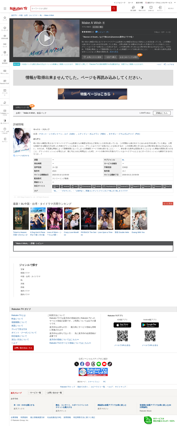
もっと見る (167, 203)
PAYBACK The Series (88, 233)
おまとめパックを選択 (129, 57)
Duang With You (138, 232)
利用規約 (24, 417)
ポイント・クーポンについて (24, 332)
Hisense (158, 186)
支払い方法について (20, 339)
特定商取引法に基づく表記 (84, 417)
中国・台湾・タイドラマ (30, 276)
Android (66, 186)
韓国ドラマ (25, 273)
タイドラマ (123, 191)
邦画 (22, 287)
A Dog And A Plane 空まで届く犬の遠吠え (37, 234)
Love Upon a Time (105, 232)
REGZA (147, 186)
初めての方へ (82, 387)
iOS (76, 186)
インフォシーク (119, 2)
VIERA (98, 186)
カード (130, 2)
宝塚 (22, 269)
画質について (17, 326)
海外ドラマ (25, 291)
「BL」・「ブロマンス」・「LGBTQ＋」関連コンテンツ (75, 191)
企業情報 (14, 417)
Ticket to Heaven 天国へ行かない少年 (20, 234)
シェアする (169, 64)
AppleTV (137, 186)
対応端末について (19, 336)
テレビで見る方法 (19, 329)
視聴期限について (19, 322)
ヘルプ (159, 64)
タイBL (115, 191)
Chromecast (87, 186)
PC (57, 186)
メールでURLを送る (122, 345)
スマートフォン (94, 382)
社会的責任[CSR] (54, 417)
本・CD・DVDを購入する (24, 405)
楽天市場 (139, 2)
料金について (17, 319)
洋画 (22, 284)
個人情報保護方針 (37, 417)
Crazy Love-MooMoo (71, 233)
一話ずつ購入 (110, 57)
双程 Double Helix (122, 232)
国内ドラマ (25, 294)
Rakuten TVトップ (68, 387)
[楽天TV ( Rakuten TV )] (18, 10)
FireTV (168, 186)
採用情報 (67, 417)
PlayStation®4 (111, 186)
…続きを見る (113, 52)
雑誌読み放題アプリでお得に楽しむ (112, 405)
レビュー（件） (104, 32)
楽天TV (14, 15)
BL (123, 160)
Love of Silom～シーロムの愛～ (54, 233)
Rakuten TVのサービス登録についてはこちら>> (70, 343)
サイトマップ (120, 387)
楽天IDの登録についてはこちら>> (64, 339)
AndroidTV (124, 186)
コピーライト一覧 (98, 387)
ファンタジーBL (105, 191)
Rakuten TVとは (18, 315)
